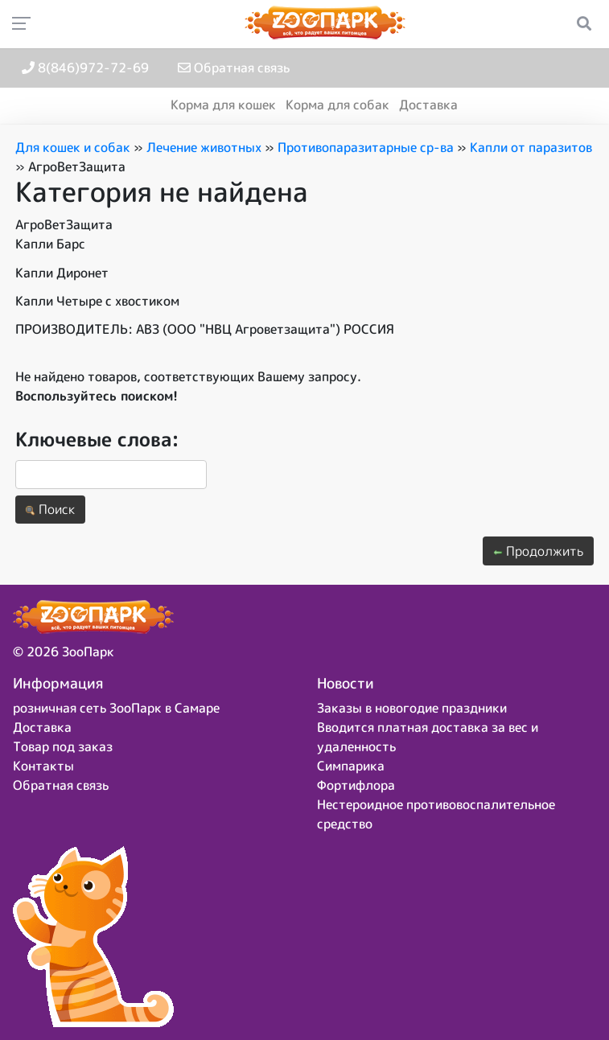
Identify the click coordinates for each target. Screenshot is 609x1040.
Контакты (43, 766)
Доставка (428, 104)
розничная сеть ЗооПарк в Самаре (116, 708)
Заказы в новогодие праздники (412, 708)
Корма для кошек (223, 104)
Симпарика (351, 766)
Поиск (50, 509)
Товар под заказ (63, 746)
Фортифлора (356, 785)
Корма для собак (337, 104)
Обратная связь (234, 67)
